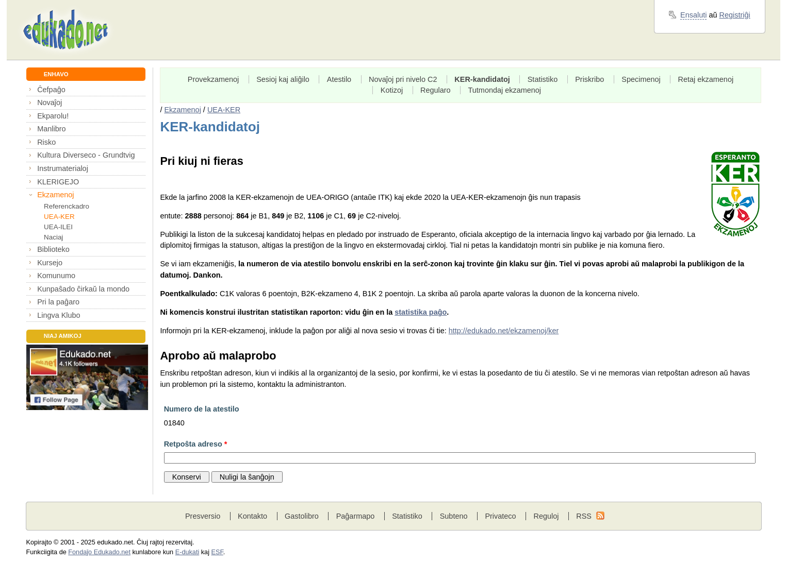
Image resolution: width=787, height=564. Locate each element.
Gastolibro (302, 516)
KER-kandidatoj (482, 79)
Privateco (500, 516)
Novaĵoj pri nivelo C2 (403, 79)
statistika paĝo (421, 312)
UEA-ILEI (58, 227)
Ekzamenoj (55, 195)
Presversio (202, 516)
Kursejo (49, 263)
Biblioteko (53, 249)
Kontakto (252, 516)
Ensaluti (693, 15)
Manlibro (51, 129)
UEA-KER (59, 216)
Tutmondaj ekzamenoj (505, 90)
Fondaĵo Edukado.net (99, 552)
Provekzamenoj (213, 79)
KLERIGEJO (58, 182)
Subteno (454, 516)
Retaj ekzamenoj (706, 79)
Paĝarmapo (355, 516)
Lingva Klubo (58, 315)
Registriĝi (734, 15)
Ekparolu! (53, 116)
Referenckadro (66, 206)
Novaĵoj (49, 102)
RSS (584, 516)
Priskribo (589, 79)
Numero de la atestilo (201, 409)
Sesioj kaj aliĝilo (282, 79)
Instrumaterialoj (62, 168)
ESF (217, 552)
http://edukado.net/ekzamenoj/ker (504, 331)
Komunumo (56, 275)
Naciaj (53, 237)
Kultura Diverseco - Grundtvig (86, 155)
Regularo (435, 90)
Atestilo (339, 79)
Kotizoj (392, 90)
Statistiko (543, 79)
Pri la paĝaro (58, 302)
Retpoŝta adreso (195, 444)
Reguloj (546, 516)
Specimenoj (640, 79)
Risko (46, 142)
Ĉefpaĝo (51, 90)
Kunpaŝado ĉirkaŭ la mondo (83, 289)
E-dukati (187, 552)
